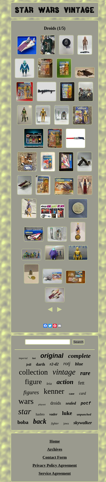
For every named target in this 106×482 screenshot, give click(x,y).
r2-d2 (54, 364)
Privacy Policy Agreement (55, 465)
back (39, 421)
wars (26, 401)
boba (22, 422)
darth (40, 364)
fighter (55, 423)
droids (55, 403)
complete (79, 355)
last (34, 358)
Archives (54, 449)
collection (33, 372)
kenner (54, 391)
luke (67, 413)
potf (86, 403)
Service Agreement (54, 473)
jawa (66, 423)
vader (53, 414)
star (24, 411)
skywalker (82, 422)
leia (49, 383)
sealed (71, 403)
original (52, 355)
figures (31, 392)
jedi (28, 364)
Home (55, 441)
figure (33, 381)
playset (42, 404)
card (82, 393)
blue (79, 363)
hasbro (40, 414)
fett (81, 382)
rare (85, 373)
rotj (66, 363)
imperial (23, 358)
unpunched (84, 414)
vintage (64, 372)
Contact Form (54, 457)
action (64, 381)
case (71, 393)
